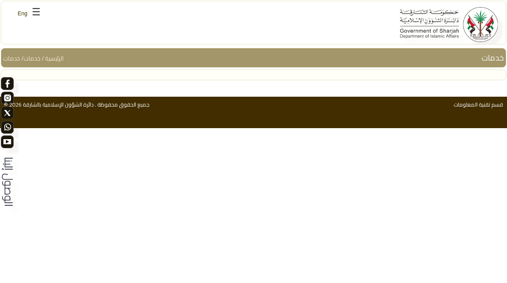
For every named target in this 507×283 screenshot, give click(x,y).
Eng (22, 13)
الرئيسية (54, 58)
